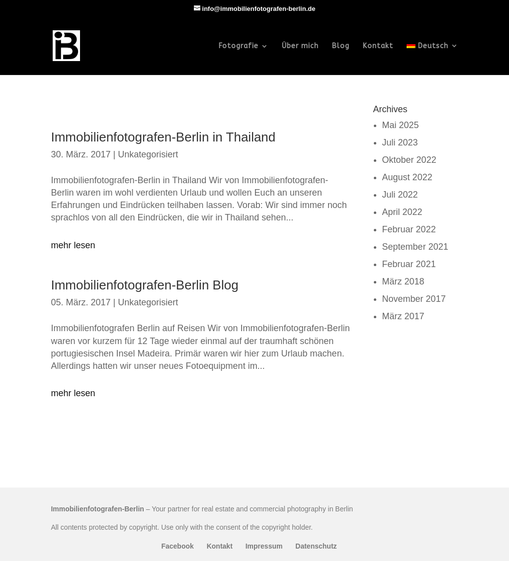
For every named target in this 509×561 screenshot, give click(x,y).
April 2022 (402, 212)
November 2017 (414, 299)
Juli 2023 (400, 142)
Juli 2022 (400, 195)
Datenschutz (316, 546)
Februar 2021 (409, 264)
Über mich (300, 46)
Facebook (177, 546)
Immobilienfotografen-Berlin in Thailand (163, 137)
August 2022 (407, 177)
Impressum (264, 546)
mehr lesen (73, 245)
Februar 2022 (409, 229)
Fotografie (238, 46)
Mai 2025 (400, 125)
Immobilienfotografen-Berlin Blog (144, 285)
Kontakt (378, 46)
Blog (340, 46)
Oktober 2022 (409, 160)
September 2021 (415, 247)
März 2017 (403, 316)
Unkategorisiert (148, 154)
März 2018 (403, 281)
